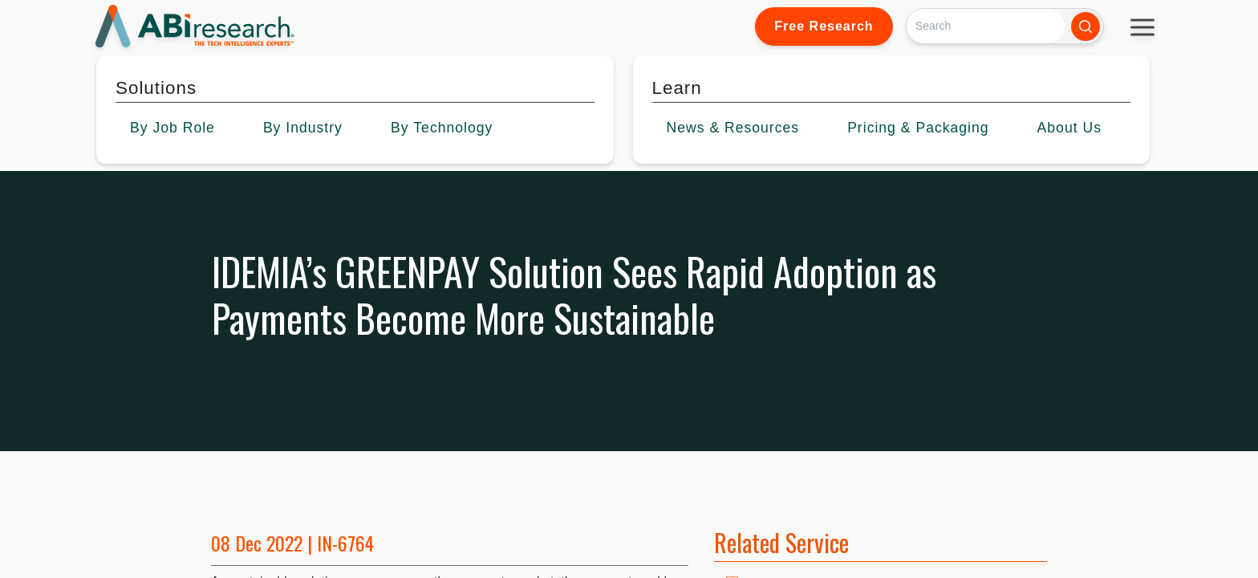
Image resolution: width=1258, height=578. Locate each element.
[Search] (986, 26)
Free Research (823, 26)
